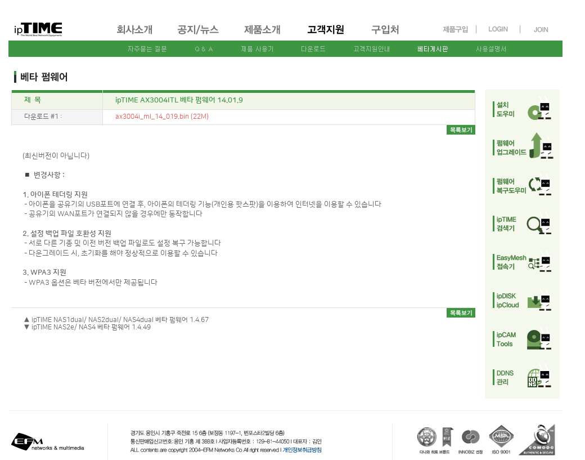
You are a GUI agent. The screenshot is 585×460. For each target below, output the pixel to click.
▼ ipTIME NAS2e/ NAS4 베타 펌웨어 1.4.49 (87, 327)
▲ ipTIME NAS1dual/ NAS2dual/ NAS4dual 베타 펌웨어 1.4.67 (116, 320)
